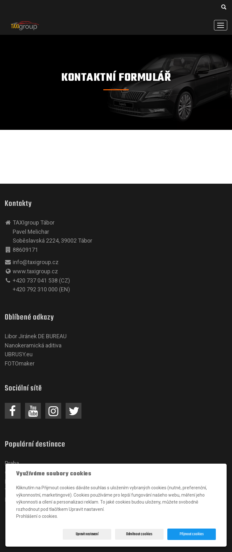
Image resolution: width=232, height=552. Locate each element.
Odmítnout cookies (139, 534)
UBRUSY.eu (19, 354)
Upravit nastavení (87, 534)
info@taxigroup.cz (36, 262)
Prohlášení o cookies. (37, 516)
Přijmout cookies (192, 534)
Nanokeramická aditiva (33, 345)
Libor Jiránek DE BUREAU (36, 336)
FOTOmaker (20, 363)
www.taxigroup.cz (35, 271)
